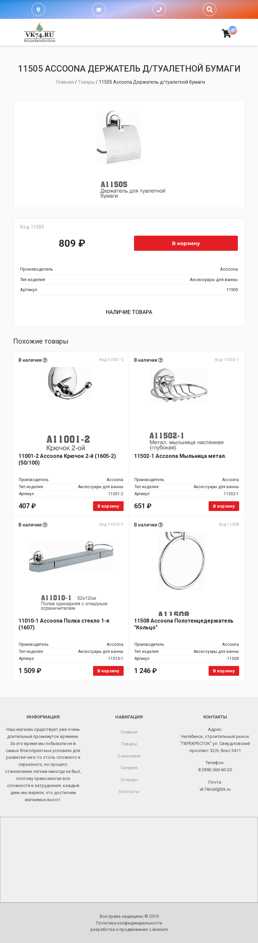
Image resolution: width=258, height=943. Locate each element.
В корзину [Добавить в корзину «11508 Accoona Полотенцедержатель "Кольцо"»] (224, 670)
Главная (129, 732)
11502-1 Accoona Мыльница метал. (180, 456)
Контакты (129, 791)
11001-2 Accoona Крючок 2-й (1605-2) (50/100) (67, 459)
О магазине (129, 755)
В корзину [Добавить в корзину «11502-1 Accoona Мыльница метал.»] (224, 506)
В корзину (186, 243)
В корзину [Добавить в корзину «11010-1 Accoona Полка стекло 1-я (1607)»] (108, 670)
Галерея (129, 767)
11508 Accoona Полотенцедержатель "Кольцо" (183, 624)
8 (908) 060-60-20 (215, 769)
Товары (129, 743)
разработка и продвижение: (129, 929)
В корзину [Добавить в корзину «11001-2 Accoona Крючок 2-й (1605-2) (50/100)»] (108, 506)
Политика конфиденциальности (129, 923)
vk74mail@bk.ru (215, 789)
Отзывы (129, 779)
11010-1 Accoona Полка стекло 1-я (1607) (63, 624)
